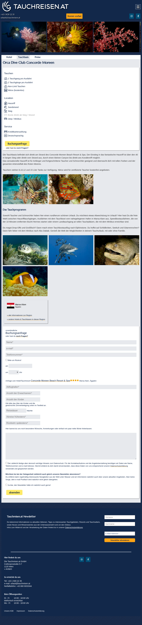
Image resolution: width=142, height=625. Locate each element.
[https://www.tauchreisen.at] (35, 11)
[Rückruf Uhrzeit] (14, 372)
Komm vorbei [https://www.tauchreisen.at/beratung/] (74, 16)
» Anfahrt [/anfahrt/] (8, 574)
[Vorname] (119, 523)
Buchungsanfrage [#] (17, 143)
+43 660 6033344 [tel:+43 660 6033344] (24, 592)
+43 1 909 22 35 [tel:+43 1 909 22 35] (7, 14)
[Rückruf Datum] (20, 366)
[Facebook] (138, 16)
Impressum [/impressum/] (21, 617)
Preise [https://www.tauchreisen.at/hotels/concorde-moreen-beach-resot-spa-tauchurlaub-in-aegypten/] (37, 57)
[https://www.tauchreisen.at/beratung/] (22, 148)
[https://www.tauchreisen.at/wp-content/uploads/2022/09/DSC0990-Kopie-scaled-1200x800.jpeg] (23, 51)
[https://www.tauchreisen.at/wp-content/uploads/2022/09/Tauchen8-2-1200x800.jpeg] (116, 51)
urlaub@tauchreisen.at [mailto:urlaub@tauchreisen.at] (10, 18)
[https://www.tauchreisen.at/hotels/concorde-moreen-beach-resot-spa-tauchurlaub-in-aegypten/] (50, 381)
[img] (25, 189)
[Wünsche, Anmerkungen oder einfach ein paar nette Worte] (71, 449)
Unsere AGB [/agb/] (8, 617)
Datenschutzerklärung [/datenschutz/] (119, 471)
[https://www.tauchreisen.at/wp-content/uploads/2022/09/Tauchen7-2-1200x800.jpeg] (70, 51)
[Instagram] (131, 16)
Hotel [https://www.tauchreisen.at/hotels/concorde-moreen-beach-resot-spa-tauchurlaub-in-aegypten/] (9, 57)
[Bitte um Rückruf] (6, 360)
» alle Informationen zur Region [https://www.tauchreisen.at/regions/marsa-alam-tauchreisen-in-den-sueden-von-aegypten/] (19, 315)
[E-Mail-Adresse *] (119, 539)
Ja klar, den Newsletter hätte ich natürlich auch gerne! (28, 491)
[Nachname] (119, 530)
